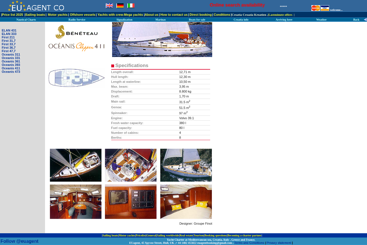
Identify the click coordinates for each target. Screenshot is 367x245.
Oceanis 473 (11, 71)
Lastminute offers (280, 14)
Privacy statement (279, 242)
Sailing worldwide (168, 235)
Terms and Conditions (249, 242)
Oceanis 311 (11, 54)
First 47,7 (8, 51)
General (151, 235)
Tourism (199, 235)
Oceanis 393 (11, 64)
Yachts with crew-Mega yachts (120, 14)
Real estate (186, 235)
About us (152, 14)
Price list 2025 (12, 14)
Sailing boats (35, 14)
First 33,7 (8, 44)
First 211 (8, 37)
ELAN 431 (9, 30)
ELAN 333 (9, 34)
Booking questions (215, 235)
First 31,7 (8, 40)
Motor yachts (57, 14)
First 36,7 (8, 47)
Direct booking (201, 14)
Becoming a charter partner (244, 235)
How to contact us (174, 14)
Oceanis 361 (11, 61)
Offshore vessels (82, 14)
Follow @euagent (19, 241)
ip (264, 235)
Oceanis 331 (11, 58)
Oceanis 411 (11, 68)
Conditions (222, 14)
